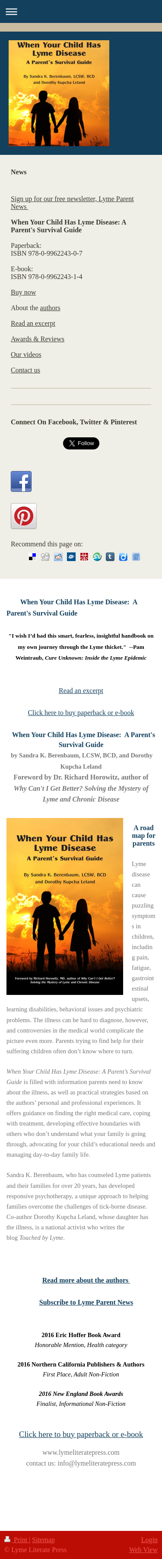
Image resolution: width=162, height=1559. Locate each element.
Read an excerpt (33, 323)
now (29, 292)
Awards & (26, 339)
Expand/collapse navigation (81, 11)
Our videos (26, 354)
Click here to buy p (50, 1434)
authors (50, 307)
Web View (143, 1549)
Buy (16, 292)
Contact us (25, 370)
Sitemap (43, 1539)
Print (16, 1539)
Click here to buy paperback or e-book (81, 712)
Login (149, 1539)
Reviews (52, 339)
